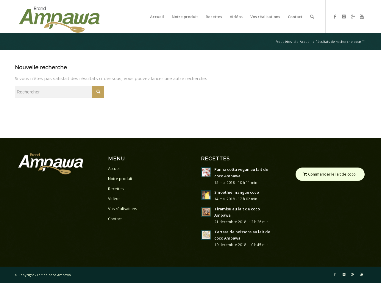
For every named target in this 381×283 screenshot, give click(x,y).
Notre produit (120, 178)
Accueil (305, 41)
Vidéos (114, 198)
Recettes (116, 188)
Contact (115, 218)
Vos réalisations (122, 208)
